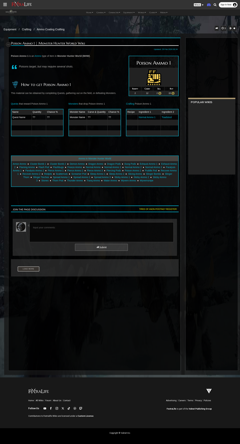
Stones (44, 180)
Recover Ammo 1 (31, 174)
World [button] (142, 12)
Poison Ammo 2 (152, 170)
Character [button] (114, 12)
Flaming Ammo (38, 167)
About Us (57, 400)
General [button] (101, 12)
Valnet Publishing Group (200, 409)
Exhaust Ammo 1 (152, 164)
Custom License (86, 416)
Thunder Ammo (75, 180)
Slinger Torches (50, 177)
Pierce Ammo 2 (95, 170)
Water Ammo (110, 180)
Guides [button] (153, 12)
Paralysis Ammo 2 (54, 170)
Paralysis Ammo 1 (31, 170)
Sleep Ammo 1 (119, 174)
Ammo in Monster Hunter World (94, 158)
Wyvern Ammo (128, 180)
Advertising (171, 400)
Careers (182, 400)
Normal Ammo (104, 167)
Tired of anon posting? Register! (156, 209)
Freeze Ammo (85, 167)
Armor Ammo (23, 164)
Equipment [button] (129, 12)
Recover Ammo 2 (53, 174)
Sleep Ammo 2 (138, 174)
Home (31, 400)
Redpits (70, 174)
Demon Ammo (80, 164)
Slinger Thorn (32, 177)
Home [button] (89, 12)
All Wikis (40, 400)
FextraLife (171, 409)
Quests (16, 103)
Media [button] (164, 12)
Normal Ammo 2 (144, 167)
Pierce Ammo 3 (114, 170)
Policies (207, 400)
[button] (199, 5)
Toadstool (165, 117)
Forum (48, 400)
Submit (101, 247)
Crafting (26, 29)
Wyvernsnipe (146, 180)
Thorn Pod (57, 180)
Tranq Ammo (93, 180)
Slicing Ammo (157, 174)
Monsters (73, 103)
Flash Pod (55, 167)
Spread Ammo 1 (70, 177)
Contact (66, 400)
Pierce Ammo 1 (75, 170)
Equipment (10, 29)
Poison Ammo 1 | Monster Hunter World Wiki (49, 43)
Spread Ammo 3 (111, 177)
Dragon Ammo (99, 164)
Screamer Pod (100, 174)
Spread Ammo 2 (91, 177)
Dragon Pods (117, 164)
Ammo (39, 56)
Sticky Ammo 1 (131, 177)
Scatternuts (83, 174)
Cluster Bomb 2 (61, 164)
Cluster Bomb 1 (42, 164)
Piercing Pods (133, 170)
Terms (190, 400)
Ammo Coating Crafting (50, 29)
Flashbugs (69, 167)
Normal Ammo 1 (146, 117)
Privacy (198, 400)
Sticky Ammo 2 (150, 177)
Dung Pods (133, 164)
